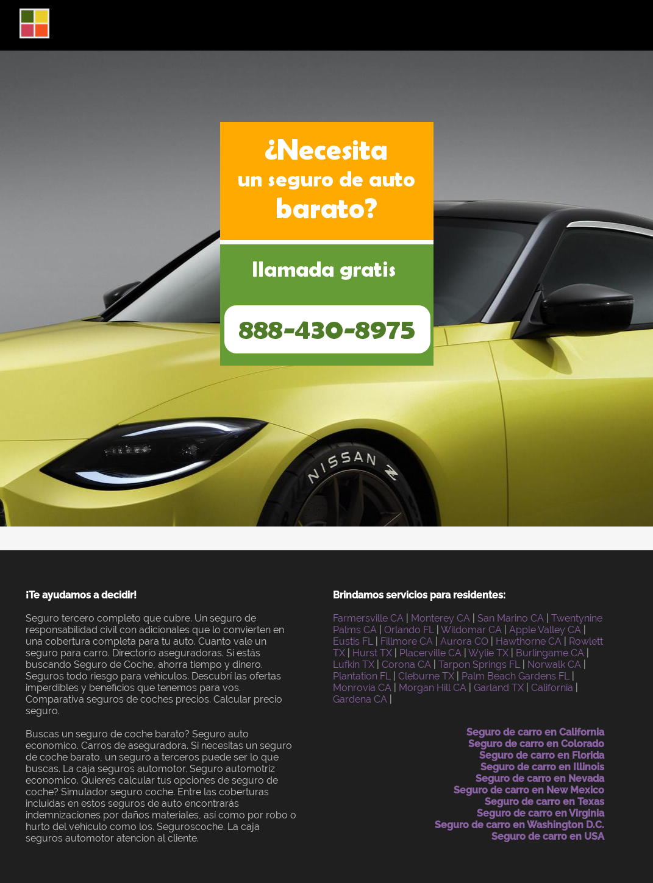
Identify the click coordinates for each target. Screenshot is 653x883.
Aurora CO (464, 641)
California (552, 687)
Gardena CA (360, 699)
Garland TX (499, 687)
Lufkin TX (353, 664)
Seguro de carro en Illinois (542, 767)
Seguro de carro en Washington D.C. (519, 825)
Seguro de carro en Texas (544, 801)
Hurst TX (372, 653)
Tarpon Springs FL (479, 664)
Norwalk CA (554, 664)
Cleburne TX (426, 676)
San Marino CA (510, 618)
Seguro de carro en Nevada (540, 778)
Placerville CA (430, 653)
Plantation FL (362, 676)
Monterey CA (440, 618)
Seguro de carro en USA (547, 836)
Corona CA (406, 664)
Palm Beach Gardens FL (515, 676)
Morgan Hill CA (432, 687)
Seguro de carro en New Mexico (529, 790)
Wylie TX (488, 653)
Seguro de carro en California (535, 732)
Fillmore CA (406, 641)
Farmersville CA (368, 618)
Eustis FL (353, 641)
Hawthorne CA (529, 641)
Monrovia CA (362, 687)
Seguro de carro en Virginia (540, 813)
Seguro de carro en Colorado (536, 744)
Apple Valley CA (545, 630)
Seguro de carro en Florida (541, 755)
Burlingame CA (550, 653)
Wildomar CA (471, 630)
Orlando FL (409, 630)
